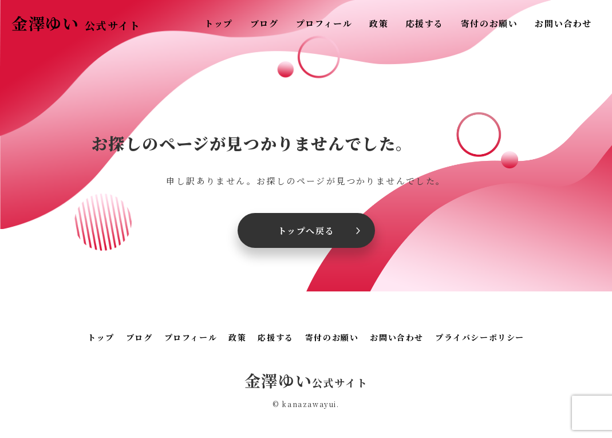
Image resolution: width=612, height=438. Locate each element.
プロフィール (324, 23)
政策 (378, 23)
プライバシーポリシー (479, 337)
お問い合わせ (563, 23)
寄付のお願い (489, 23)
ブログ (264, 23)
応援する (424, 23)
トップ (218, 23)
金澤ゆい (75, 22)
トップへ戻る (306, 230)
